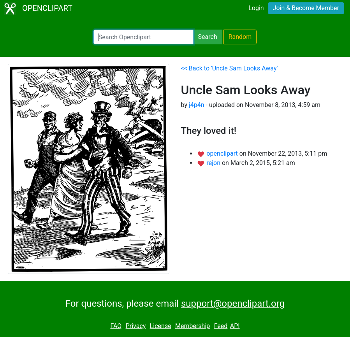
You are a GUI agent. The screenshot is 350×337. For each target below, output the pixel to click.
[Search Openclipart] (143, 37)
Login (256, 8)
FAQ (115, 326)
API (235, 326)
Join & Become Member (306, 8)
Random (240, 36)
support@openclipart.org (233, 303)
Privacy (136, 326)
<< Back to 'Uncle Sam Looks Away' (229, 68)
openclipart (222, 153)
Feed (221, 326)
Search (207, 36)
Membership (192, 326)
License (160, 326)
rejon (214, 163)
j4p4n (196, 105)
